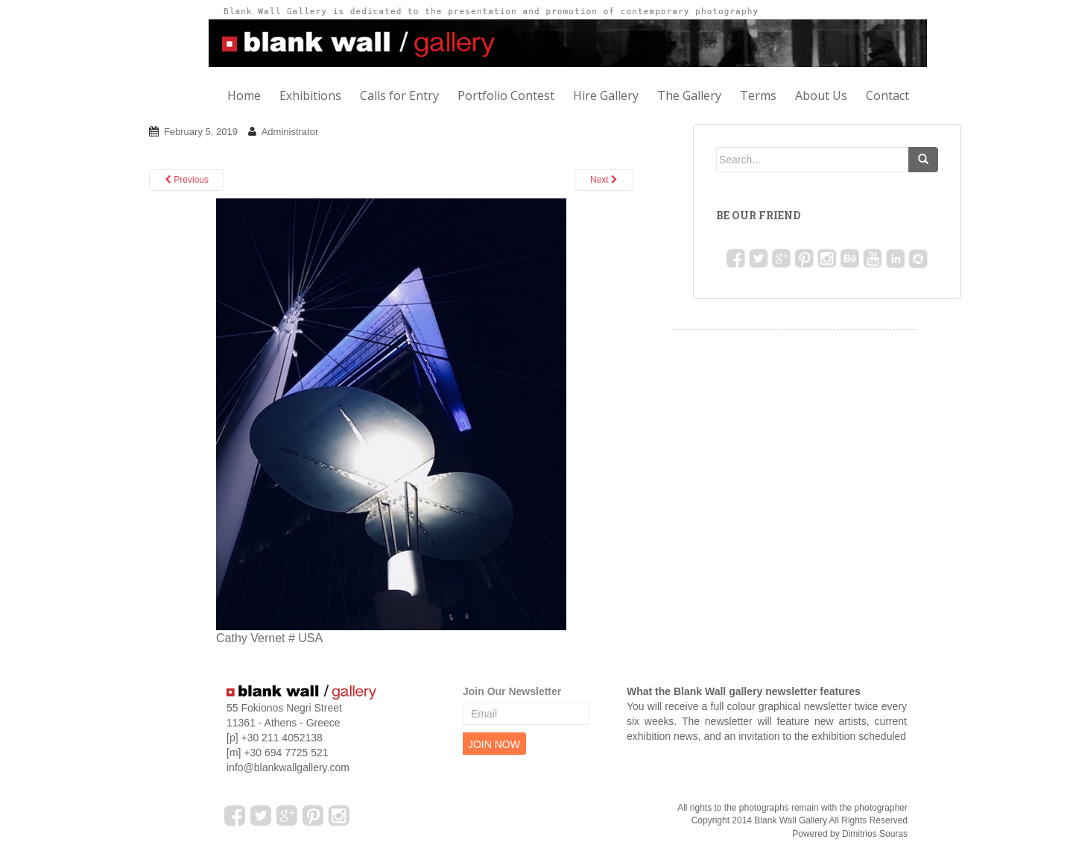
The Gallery (689, 95)
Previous (187, 180)
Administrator (290, 131)
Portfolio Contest (506, 95)
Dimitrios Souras (875, 834)
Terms (758, 95)
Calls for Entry (399, 95)
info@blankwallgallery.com (288, 767)
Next (604, 180)
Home (244, 95)
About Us (821, 95)
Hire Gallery (606, 95)
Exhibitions (310, 95)
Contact (887, 95)
